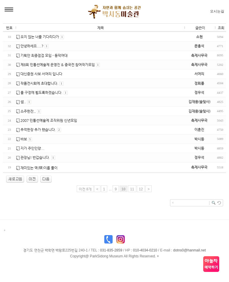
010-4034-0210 (145, 250)
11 (132, 189)
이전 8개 (85, 189)
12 (141, 189)
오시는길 (217, 11)
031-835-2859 (111, 250)
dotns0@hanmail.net (189, 250)
